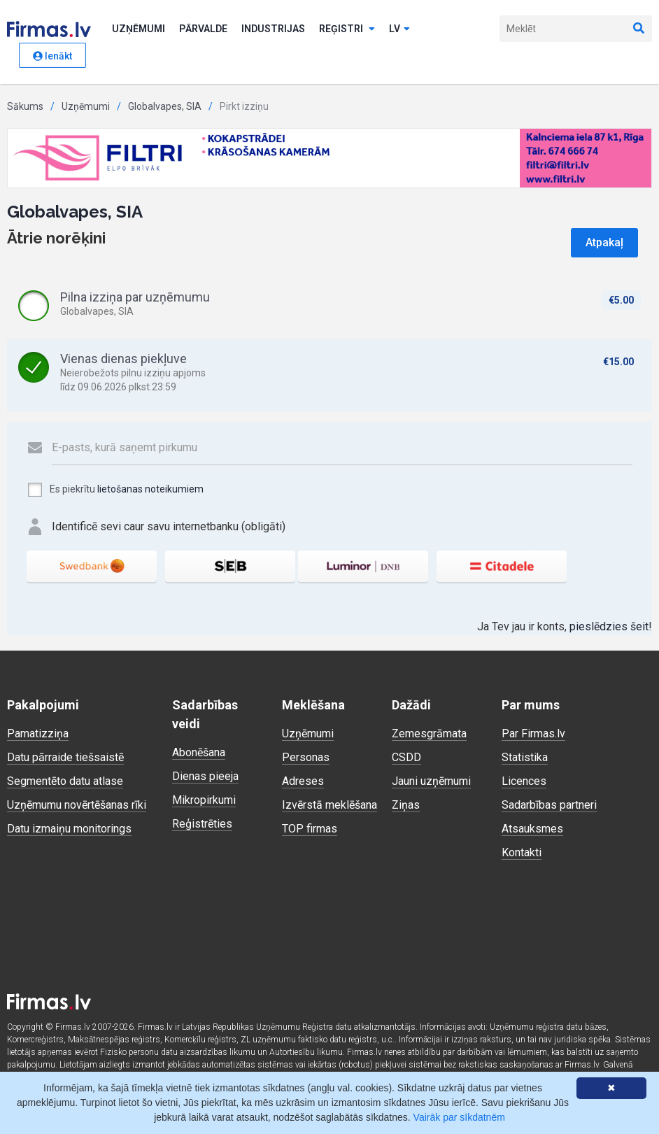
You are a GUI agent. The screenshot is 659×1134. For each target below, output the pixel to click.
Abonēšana (198, 752)
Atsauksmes (532, 828)
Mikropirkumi (204, 800)
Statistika (525, 757)
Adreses (303, 781)
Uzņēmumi (138, 28)
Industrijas (273, 28)
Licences (524, 781)
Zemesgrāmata (429, 733)
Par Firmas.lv (533, 733)
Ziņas (406, 804)
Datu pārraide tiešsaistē (65, 757)
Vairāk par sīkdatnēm (459, 1117)
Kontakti (521, 852)
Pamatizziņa (38, 733)
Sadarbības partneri (549, 804)
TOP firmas (309, 828)
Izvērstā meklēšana (329, 804)
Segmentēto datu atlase (65, 781)
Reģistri (347, 28)
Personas (306, 757)
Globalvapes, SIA (164, 106)
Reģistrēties (202, 823)
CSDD (406, 757)
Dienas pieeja (205, 776)
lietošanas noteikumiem (150, 489)
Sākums (25, 106)
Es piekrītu (115, 490)
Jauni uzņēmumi (431, 781)
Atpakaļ (604, 242)
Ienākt (52, 56)
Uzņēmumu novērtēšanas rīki (76, 804)
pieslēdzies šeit (609, 626)
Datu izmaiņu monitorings (69, 828)
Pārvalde (203, 28)
